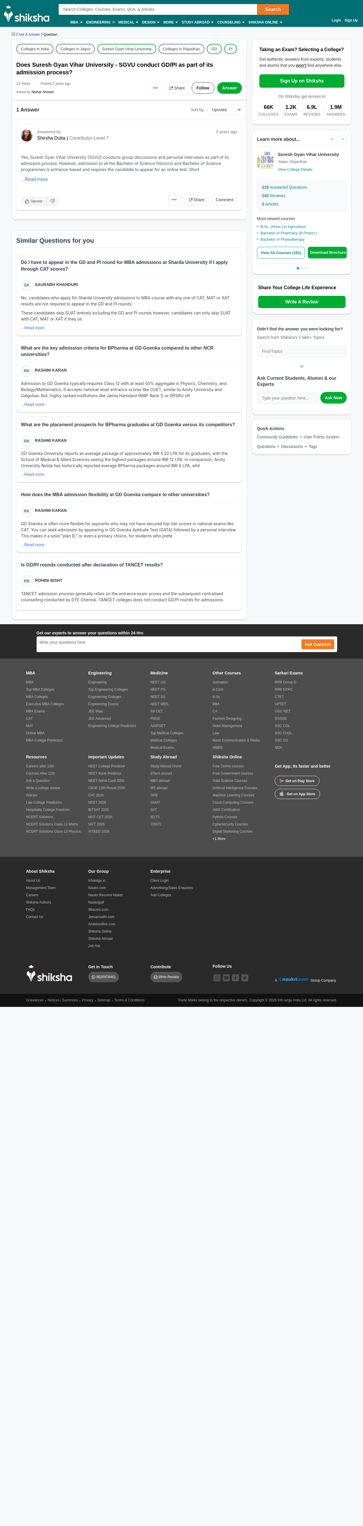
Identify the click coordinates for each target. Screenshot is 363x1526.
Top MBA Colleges (40, 690)
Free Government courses (233, 773)
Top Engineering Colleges (108, 690)
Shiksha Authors (38, 902)
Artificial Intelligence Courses (235, 788)
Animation (220, 682)
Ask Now (333, 397)
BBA (216, 704)
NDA (278, 748)
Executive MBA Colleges (45, 704)
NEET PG (158, 690)
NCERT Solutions (39, 817)
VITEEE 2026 (98, 831)
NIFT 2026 (96, 824)
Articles (270, 204)
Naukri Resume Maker (105, 895)
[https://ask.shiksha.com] (30, 34)
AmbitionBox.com (101, 924)
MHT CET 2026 (100, 817)
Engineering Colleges (104, 697)
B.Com (218, 690)
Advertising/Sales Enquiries (171, 888)
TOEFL (155, 824)
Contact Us (34, 917)
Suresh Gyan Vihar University (126, 49)
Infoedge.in (96, 881)
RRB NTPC (283, 690)
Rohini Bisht (48, 580)
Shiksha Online (264, 22)
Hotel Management (227, 726)
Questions (266, 446)
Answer (229, 88)
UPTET (280, 704)
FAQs (30, 910)
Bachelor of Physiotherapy (282, 239)
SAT (153, 810)
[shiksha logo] (51, 973)
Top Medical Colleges (167, 733)
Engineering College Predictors (112, 726)
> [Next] (343, 139)
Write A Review (301, 301)
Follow (203, 88)
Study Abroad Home (166, 766)
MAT (29, 726)
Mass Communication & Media (236, 740)
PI (230, 49)
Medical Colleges (163, 740)
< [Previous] (332, 139)
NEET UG (158, 682)
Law (216, 733)
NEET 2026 (97, 802)
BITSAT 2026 (98, 810)
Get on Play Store (297, 781)
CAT (29, 719)
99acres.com (98, 910)
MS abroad (159, 788)
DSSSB (281, 719)
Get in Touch (100, 966)
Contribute (160, 966)
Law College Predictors (44, 802)
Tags (313, 446)
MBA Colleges (37, 697)
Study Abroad (197, 22)
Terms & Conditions (129, 1000)
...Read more (34, 179)
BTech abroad (161, 773)
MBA (76, 22)
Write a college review (43, 788)
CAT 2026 (96, 795)
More (170, 22)
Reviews (273, 195)
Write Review (169, 977)
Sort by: (198, 109)
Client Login (159, 881)
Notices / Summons (63, 1000)
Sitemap (104, 1000)
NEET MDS (159, 704)
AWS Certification (226, 810)
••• (155, 87)
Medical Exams (162, 748)
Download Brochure (328, 252)
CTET (279, 697)
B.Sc (216, 697)
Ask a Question (38, 781)
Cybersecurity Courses (230, 824)
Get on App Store (297, 793)
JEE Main (95, 711)
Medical (128, 22)
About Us (33, 881)
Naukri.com (97, 888)
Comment (224, 199)
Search (273, 9)
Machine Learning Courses (233, 795)
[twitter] (245, 977)
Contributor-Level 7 (89, 138)
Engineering (100, 22)
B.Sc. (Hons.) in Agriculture (283, 226)
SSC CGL (282, 726)
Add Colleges (160, 895)
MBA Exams (35, 711)
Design (150, 22)
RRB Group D (285, 682)
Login (336, 20)
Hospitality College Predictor (48, 810)
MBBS (217, 748)
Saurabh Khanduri (56, 284)
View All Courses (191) (281, 253)
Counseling (230, 22)
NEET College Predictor (106, 766)
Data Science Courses (230, 781)
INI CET (156, 711)
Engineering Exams (103, 704)
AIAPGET (158, 726)
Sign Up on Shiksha (302, 80)
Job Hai (94, 946)
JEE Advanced (99, 719)
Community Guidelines (277, 437)
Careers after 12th (40, 766)
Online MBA (35, 733)
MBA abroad (160, 781)
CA (215, 711)
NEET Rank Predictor (105, 773)
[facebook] (235, 977)
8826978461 (106, 977)
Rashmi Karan (51, 370)
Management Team (41, 888)
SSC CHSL (283, 733)
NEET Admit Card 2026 (106, 781)
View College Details (295, 169)
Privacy (87, 1000)
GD (214, 49)
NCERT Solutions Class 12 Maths (52, 824)
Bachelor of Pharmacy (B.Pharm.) (288, 233)
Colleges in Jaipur (75, 49)
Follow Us (222, 966)
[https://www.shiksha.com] (14, 34)
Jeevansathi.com (101, 917)
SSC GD (281, 740)
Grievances (35, 1000)
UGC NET (282, 711)
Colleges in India (35, 49)
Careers (32, 895)
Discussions (292, 446)
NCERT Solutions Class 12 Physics (53, 831)
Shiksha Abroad (100, 939)
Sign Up (351, 20)
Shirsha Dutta (51, 138)
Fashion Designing (227, 719)
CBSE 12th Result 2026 (106, 788)
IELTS (155, 817)
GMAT (155, 802)
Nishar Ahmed (42, 92)
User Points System (321, 437)
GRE (154, 795)
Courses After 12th (40, 773)
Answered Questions (284, 187)
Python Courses (225, 817)
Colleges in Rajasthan (181, 49)
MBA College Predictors (44, 740)
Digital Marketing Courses (232, 831)
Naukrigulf (96, 902)
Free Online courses (228, 766)
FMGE (155, 719)
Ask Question (318, 644)
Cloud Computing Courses (233, 802)
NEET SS (157, 697)
